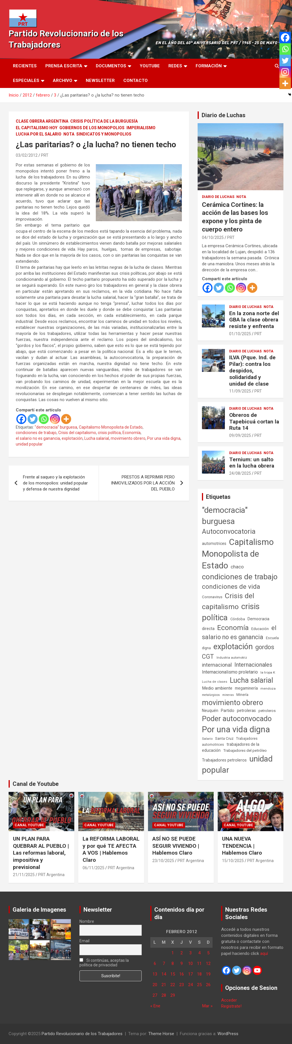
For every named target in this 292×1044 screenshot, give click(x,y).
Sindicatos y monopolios (103, 134)
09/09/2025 (240, 435)
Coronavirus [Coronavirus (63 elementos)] (212, 596)
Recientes (25, 65)
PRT (44, 155)
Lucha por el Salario (38, 134)
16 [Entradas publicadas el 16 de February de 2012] (181, 974)
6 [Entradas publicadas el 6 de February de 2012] (155, 963)
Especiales (26, 80)
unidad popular (29, 444)
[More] (66, 419)
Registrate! (231, 1006)
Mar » (207, 1005)
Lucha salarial (96, 438)
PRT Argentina (51, 874)
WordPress (227, 1033)
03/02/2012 (27, 155)
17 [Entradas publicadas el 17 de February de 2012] (190, 974)
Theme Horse (161, 1033)
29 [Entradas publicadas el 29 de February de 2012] (172, 995)
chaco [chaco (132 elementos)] (237, 567)
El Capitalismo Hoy (36, 127)
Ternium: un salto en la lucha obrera (251, 462)
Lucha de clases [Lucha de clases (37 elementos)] (214, 682)
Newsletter (100, 80)
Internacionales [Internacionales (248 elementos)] (253, 665)
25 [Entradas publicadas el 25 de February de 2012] (199, 984)
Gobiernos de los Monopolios (91, 127)
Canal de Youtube (36, 783)
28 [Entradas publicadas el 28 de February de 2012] (163, 995)
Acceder (229, 1000)
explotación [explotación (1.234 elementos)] (233, 646)
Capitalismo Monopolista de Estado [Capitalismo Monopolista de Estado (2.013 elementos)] (238, 553)
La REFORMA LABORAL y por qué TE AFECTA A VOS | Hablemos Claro (111, 849)
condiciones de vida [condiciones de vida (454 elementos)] (231, 586)
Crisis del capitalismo (77, 432)
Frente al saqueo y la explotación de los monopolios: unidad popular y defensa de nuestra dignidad (55, 483)
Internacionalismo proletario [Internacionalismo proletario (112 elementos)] (230, 672)
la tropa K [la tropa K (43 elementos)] (267, 672)
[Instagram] (55, 419)
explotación (72, 438)
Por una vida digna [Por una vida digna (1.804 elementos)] (236, 729)
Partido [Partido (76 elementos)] (227, 710)
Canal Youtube (29, 825)
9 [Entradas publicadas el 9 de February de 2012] (181, 963)
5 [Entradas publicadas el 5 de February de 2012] (208, 952)
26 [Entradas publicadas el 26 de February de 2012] (208, 984)
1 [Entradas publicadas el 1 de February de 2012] (173, 952)
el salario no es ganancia (38, 438)
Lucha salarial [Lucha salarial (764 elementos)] (251, 680)
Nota (68, 134)
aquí (264, 953)
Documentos (111, 65)
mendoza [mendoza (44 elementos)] (268, 688)
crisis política (109, 432)
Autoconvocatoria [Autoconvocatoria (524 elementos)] (229, 531)
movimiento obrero (128, 438)
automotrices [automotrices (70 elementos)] (214, 543)
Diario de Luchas (224, 115)
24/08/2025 (240, 473)
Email (84, 941)
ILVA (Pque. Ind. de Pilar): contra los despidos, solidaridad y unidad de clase (252, 370)
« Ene (155, 1005)
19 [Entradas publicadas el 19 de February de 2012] (208, 974)
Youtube (150, 65)
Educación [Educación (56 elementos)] (260, 629)
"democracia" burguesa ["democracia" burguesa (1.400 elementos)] (225, 515)
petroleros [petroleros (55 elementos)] (267, 711)
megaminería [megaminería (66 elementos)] (246, 688)
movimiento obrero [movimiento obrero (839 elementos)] (232, 702)
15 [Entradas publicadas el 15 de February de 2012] (172, 974)
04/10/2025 (213, 237)
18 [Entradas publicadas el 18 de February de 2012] (199, 974)
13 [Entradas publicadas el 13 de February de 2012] (155, 974)
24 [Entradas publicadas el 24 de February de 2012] (190, 984)
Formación (209, 65)
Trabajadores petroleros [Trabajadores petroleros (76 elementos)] (224, 760)
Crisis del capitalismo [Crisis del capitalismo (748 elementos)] (228, 601)
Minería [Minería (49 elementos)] (242, 695)
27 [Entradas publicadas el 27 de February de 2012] (155, 995)
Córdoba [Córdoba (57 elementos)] (237, 619)
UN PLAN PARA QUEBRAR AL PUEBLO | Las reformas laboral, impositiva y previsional (41, 852)
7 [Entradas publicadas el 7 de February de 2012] (164, 963)
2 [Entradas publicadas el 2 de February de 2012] (181, 952)
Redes (175, 65)
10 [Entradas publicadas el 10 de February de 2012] (190, 963)
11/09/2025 (240, 391)
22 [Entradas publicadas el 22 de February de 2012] (172, 984)
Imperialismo (140, 127)
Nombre (86, 921)
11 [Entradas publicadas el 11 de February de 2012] (199, 963)
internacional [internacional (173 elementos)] (217, 665)
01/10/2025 (240, 333)
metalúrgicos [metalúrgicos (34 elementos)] (211, 695)
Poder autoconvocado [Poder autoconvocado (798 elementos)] (237, 719)
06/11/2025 (93, 868)
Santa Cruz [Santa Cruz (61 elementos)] (224, 738)
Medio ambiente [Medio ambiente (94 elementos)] (217, 688)
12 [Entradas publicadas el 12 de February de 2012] (208, 963)
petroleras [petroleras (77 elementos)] (246, 710)
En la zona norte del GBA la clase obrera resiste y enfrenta (254, 320)
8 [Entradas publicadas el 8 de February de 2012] (173, 963)
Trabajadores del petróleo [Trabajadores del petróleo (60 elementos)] (245, 750)
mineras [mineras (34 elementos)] (228, 695)
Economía (131, 432)
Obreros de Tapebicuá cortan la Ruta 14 (254, 421)
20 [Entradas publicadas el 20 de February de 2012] (155, 984)
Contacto (135, 80)
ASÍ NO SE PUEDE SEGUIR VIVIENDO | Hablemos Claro (175, 845)
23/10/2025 (163, 860)
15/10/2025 (233, 860)
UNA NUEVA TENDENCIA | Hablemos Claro (242, 845)
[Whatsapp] (44, 419)
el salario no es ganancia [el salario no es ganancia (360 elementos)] (239, 632)
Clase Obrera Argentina (42, 121)
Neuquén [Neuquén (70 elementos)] (210, 710)
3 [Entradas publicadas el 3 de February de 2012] (190, 952)
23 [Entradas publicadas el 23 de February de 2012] (181, 984)
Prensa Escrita (63, 65)
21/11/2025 (24, 874)
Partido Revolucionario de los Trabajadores (82, 1033)
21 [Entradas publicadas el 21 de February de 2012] (163, 984)
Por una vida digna (163, 438)
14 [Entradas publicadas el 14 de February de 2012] (163, 974)
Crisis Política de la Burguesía (104, 121)
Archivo (62, 80)
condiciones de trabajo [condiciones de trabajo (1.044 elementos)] (240, 576)
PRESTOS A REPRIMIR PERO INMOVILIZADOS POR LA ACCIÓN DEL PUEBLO (143, 483)
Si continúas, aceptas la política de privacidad (104, 962)
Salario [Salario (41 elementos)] (207, 739)
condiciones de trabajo (36, 432)
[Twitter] (33, 419)
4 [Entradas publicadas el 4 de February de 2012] (199, 952)
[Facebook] (21, 419)
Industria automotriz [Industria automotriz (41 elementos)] (232, 658)
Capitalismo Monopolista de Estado (111, 427)
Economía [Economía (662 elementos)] (233, 628)
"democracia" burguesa (56, 427)
